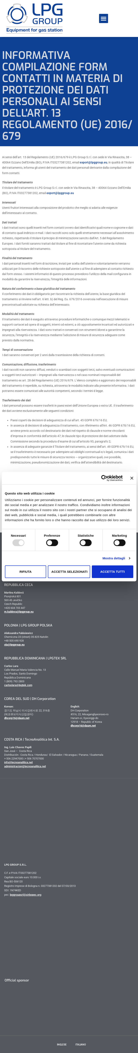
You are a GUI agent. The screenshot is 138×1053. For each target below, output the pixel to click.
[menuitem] (59, 1044)
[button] (103, 18)
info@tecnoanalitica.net (18, 762)
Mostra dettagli (113, 558)
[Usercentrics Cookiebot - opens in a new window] (104, 478)
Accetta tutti (112, 571)
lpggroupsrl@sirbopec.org (25, 894)
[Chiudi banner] (131, 477)
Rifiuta (25, 571)
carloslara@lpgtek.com (18, 685)
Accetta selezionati (69, 571)
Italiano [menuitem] (80, 1044)
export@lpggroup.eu (93, 162)
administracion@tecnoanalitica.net (25, 766)
